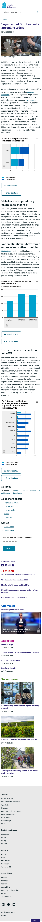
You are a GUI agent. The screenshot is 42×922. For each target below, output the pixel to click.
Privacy (3, 842)
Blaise (3, 825)
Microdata (4, 809)
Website (4, 878)
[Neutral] (13, 542)
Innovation (5, 865)
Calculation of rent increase (10, 803)
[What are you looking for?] (21, 12)
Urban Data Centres (8, 815)
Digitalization (9, 530)
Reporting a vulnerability (10, 891)
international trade (11, 503)
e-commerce (31, 100)
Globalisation (9, 527)
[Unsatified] (9, 542)
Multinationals (6, 251)
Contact (3, 855)
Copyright (4, 882)
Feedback (35, 920)
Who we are (5, 862)
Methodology (6, 822)
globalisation (9, 517)
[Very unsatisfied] (5, 542)
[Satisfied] (17, 542)
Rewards (4, 845)
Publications (5, 818)
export (6, 514)
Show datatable (11, 193)
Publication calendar (8, 913)
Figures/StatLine (7, 800)
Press (3, 858)
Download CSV (11, 186)
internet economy (11, 507)
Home (5, 20)
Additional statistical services (11, 812)
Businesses (5, 835)
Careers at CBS (6, 868)
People (3, 838)
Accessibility (5, 888)
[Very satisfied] (21, 542)
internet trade (9, 510)
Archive (3, 894)
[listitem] (2, 566)
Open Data (5, 806)
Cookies (4, 885)
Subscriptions (6, 897)
